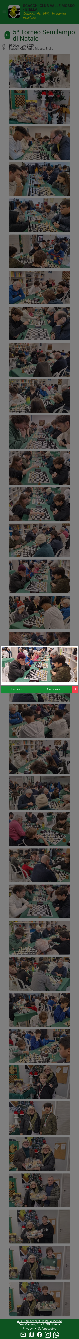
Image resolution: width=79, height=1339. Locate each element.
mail (23, 1335)
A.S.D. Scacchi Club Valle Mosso (39, 1321)
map (31, 1335)
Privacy (28, 1328)
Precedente (18, 689)
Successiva (54, 689)
